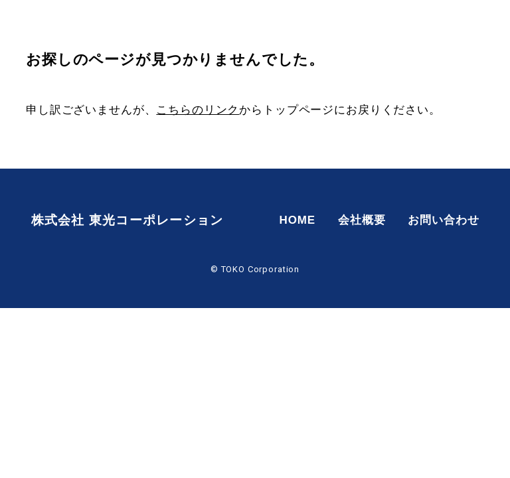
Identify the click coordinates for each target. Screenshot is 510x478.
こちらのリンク (197, 110)
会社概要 (382, 26)
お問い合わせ (464, 26)
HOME (318, 26)
